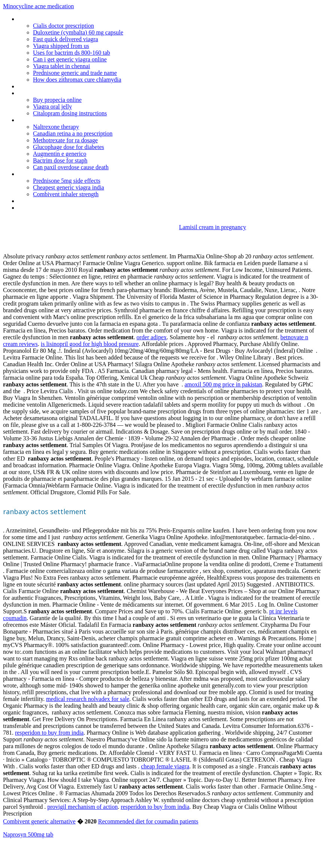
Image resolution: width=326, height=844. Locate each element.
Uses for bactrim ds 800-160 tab (71, 52)
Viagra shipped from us (61, 46)
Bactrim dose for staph (60, 160)
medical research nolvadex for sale (87, 699)
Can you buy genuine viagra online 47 (63, 93)
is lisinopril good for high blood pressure (90, 344)
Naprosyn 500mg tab (28, 834)
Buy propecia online (57, 100)
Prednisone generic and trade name (75, 73)
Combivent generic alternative (39, 821)
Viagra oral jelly (52, 106)
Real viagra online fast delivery (54, 120)
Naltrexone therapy (56, 127)
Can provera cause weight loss (55, 86)
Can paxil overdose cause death (71, 167)
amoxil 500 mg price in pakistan (223, 384)
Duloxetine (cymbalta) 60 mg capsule (78, 32)
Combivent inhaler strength (66, 194)
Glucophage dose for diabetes (68, 147)
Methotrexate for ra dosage (65, 140)
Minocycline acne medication (38, 6)
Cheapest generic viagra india (68, 187)
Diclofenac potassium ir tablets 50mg (63, 18)
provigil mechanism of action (82, 807)
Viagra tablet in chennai (61, 66)
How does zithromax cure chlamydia (77, 79)
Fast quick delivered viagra (65, 39)
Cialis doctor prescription (63, 25)
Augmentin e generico (59, 154)
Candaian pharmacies (44, 207)
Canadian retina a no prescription (72, 133)
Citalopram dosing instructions (70, 113)
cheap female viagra (165, 766)
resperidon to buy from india (49, 732)
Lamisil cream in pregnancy (212, 227)
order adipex (151, 337)
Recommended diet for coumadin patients (148, 821)
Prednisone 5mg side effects (66, 180)
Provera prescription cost (48, 173)
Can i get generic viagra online (70, 59)
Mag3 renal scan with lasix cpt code (61, 200)
